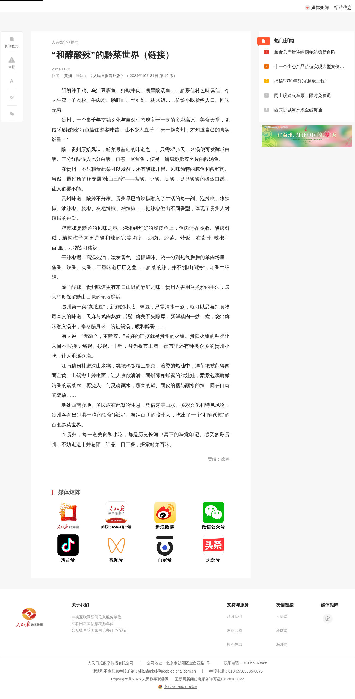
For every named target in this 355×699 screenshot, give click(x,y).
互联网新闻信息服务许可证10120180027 (209, 679)
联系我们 (234, 616)
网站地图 (234, 630)
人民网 (282, 616)
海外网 (282, 644)
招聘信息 (343, 7)
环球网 (282, 630)
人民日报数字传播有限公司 (111, 663)
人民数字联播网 (65, 42)
